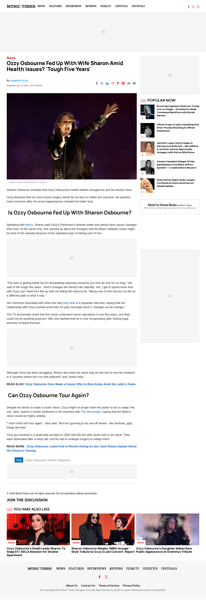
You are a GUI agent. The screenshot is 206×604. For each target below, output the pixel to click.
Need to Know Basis (162, 205)
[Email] (128, 83)
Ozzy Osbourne (36, 460)
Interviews (73, 6)
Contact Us (88, 585)
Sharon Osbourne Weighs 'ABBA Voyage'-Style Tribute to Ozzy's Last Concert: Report (103, 550)
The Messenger (91, 411)
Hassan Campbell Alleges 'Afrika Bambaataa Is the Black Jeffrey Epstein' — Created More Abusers (176, 164)
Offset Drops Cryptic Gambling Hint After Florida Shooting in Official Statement (178, 127)
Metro (29, 224)
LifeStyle (121, 6)
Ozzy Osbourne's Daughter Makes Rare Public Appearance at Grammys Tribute (164, 550)
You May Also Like (32, 509)
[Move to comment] (134, 83)
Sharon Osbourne (58, 460)
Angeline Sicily (19, 80)
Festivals (138, 6)
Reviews (90, 6)
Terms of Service (109, 585)
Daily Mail (68, 303)
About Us (72, 585)
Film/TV (105, 6)
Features (55, 6)
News (41, 6)
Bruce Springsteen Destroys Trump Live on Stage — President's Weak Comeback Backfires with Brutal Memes (178, 110)
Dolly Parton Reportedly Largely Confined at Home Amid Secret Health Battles (176, 183)
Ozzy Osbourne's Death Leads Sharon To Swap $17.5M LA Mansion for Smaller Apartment (36, 551)
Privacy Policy (131, 585)
